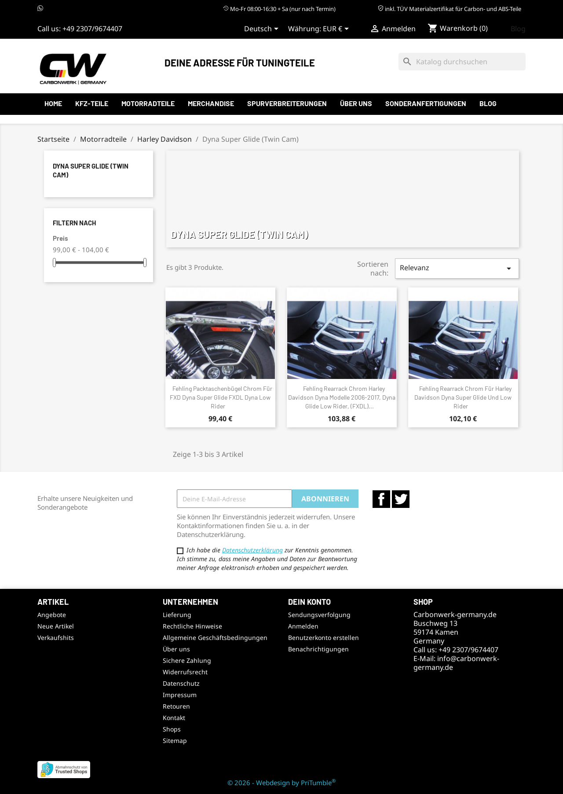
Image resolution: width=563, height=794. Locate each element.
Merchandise (211, 103)
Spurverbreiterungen (287, 103)
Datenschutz (181, 683)
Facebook (381, 499)
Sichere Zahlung (187, 660)
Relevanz (457, 268)
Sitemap (175, 740)
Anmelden (303, 626)
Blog (518, 28)
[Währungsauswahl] (337, 29)
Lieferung (177, 614)
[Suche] (462, 61)
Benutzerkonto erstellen (323, 637)
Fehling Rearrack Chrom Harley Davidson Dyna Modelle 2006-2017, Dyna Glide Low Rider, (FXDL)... (341, 397)
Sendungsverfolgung (319, 614)
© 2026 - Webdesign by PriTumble (281, 782)
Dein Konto (309, 602)
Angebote (51, 614)
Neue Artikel (55, 626)
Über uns (356, 103)
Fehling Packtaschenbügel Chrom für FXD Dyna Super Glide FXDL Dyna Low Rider (221, 397)
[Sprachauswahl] (263, 29)
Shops (172, 729)
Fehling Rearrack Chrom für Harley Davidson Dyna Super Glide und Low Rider (463, 397)
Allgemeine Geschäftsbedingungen (215, 637)
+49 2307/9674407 (92, 28)
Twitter (400, 499)
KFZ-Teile (91, 103)
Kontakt (174, 717)
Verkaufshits (55, 637)
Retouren (176, 706)
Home (53, 103)
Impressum (180, 695)
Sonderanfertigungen (425, 103)
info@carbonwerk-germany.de (456, 663)
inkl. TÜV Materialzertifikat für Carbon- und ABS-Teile (449, 9)
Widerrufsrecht (185, 672)
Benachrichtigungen (318, 649)
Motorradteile (148, 103)
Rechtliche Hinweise (192, 626)
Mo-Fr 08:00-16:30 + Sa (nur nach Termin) (279, 9)
